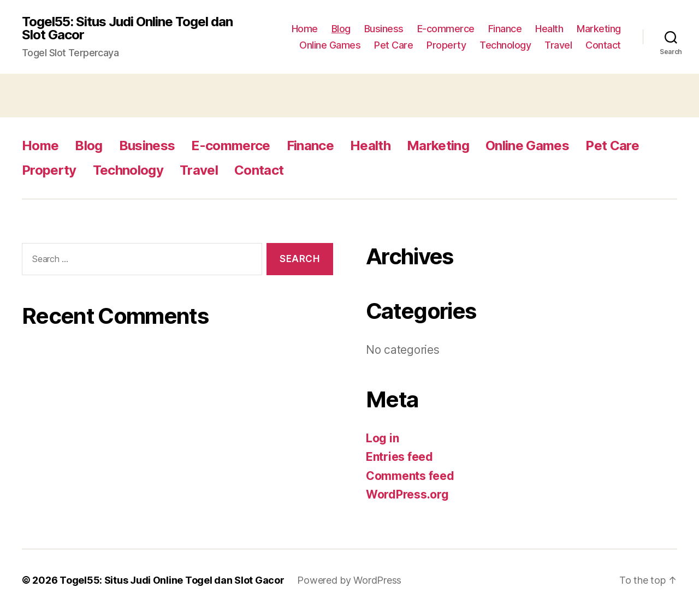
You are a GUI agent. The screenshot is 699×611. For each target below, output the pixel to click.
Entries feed (399, 457)
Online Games (329, 45)
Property (446, 45)
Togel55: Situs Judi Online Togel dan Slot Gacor (127, 28)
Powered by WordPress (349, 580)
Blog (341, 28)
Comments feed (410, 476)
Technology (505, 45)
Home (305, 28)
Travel (558, 45)
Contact (603, 45)
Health (549, 28)
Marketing (599, 28)
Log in (382, 438)
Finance (505, 28)
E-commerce (446, 28)
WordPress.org (407, 494)
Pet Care (393, 45)
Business (384, 28)
